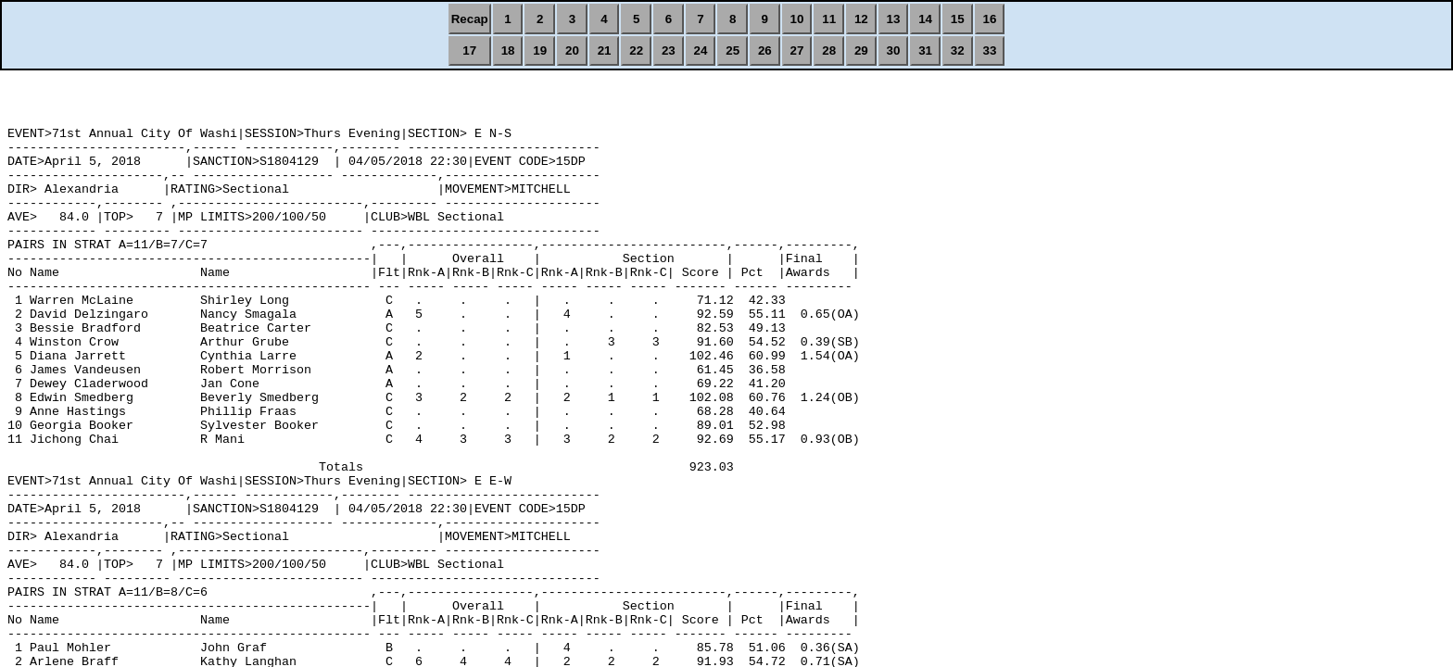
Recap (469, 19)
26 (765, 50)
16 (990, 19)
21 (605, 50)
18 (508, 50)
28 (829, 50)
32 (958, 50)
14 (925, 19)
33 (990, 50)
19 (540, 50)
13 (894, 19)
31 (925, 50)
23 (669, 50)
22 (636, 50)
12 (861, 19)
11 (829, 19)
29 (861, 50)
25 (732, 50)
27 (797, 50)
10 (797, 19)
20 (572, 50)
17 (469, 50)
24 (701, 50)
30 (894, 50)
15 (958, 19)
